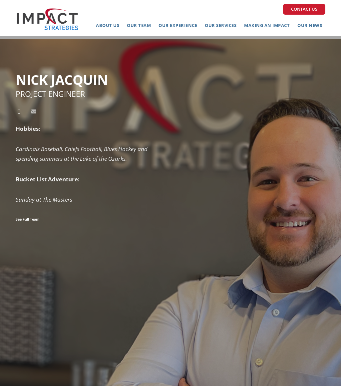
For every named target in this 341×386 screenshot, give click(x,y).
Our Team (139, 25)
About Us (107, 25)
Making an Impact (267, 25)
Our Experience (178, 25)
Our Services (220, 25)
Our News (309, 25)
